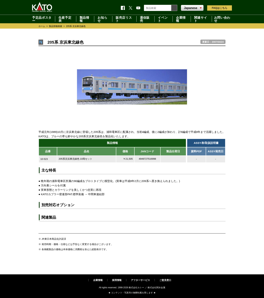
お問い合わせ (222, 19)
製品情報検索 (55, 26)
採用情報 (117, 280)
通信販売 (145, 19)
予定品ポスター (42, 19)
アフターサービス (140, 280)
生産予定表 (65, 19)
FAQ (219, 7)
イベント (163, 19)
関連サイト (200, 19)
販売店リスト (124, 19)
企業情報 (181, 19)
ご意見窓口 (165, 280)
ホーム (41, 26)
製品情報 (84, 19)
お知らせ (102, 19)
